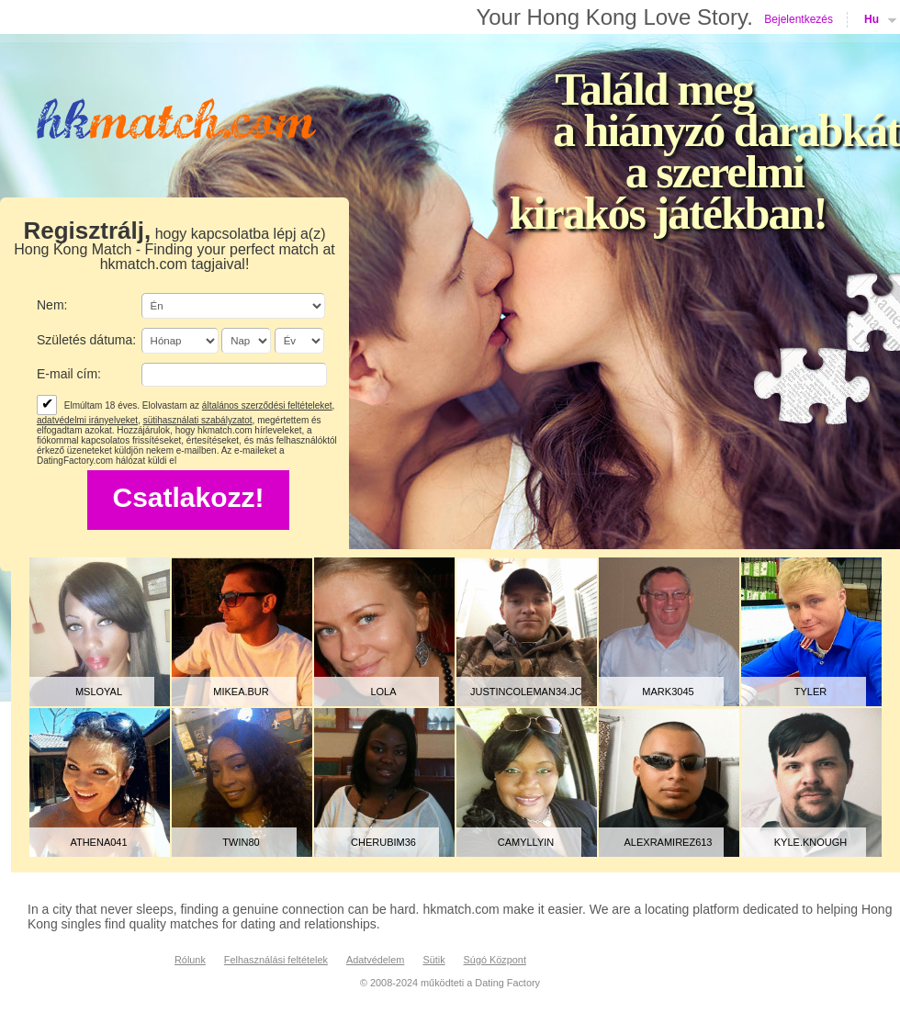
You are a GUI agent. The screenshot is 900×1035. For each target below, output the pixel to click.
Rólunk (190, 959)
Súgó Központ (495, 959)
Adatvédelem (375, 959)
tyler (810, 691)
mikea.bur (241, 691)
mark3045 (667, 691)
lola (383, 691)
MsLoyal (98, 691)
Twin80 (240, 842)
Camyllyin (526, 842)
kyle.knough (810, 842)
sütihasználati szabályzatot (198, 420)
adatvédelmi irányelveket (87, 420)
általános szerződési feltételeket (267, 405)
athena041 (98, 842)
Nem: (52, 305)
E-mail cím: (69, 373)
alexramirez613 (668, 842)
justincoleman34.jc (525, 691)
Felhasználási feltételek (276, 959)
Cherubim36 (383, 842)
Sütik (433, 959)
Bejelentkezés (798, 19)
